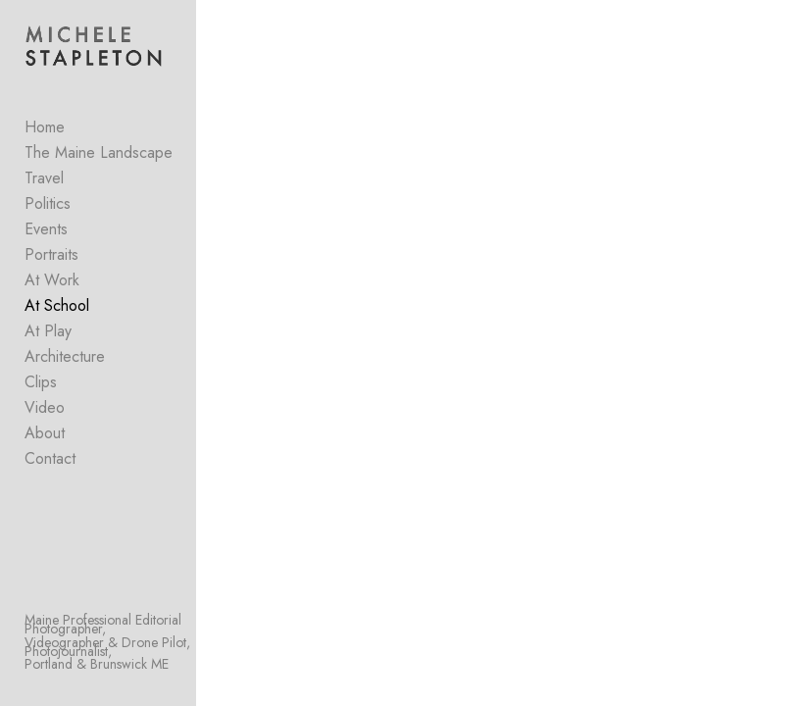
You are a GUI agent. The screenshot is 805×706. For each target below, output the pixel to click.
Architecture (65, 356)
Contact (50, 458)
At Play (48, 331)
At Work (52, 280)
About (45, 433)
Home (45, 127)
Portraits (51, 254)
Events (46, 229)
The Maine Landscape (99, 152)
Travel (44, 178)
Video (45, 407)
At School (57, 305)
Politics (48, 203)
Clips (41, 382)
